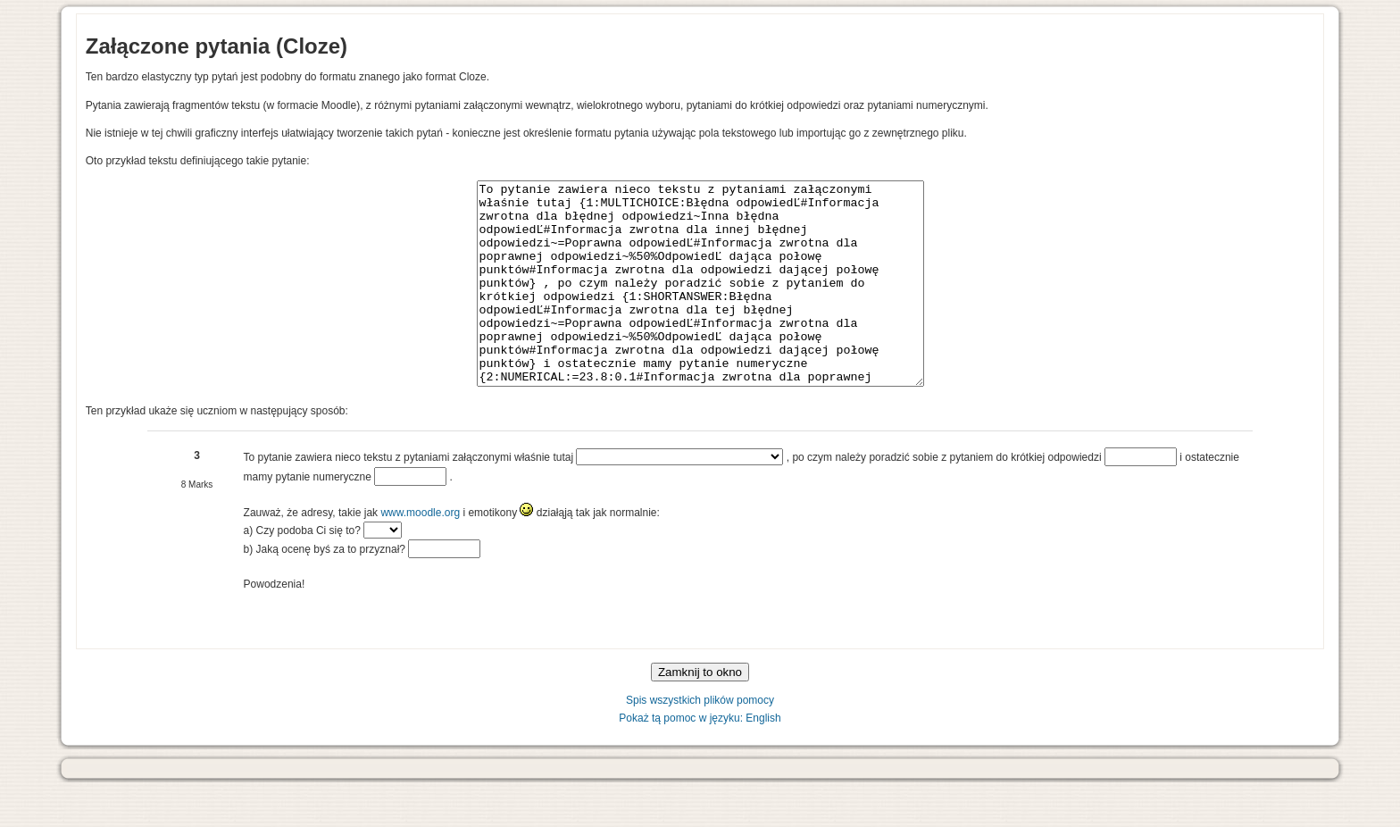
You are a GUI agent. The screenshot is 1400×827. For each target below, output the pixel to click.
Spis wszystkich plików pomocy (700, 740)
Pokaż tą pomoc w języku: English (699, 758)
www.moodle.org (420, 553)
